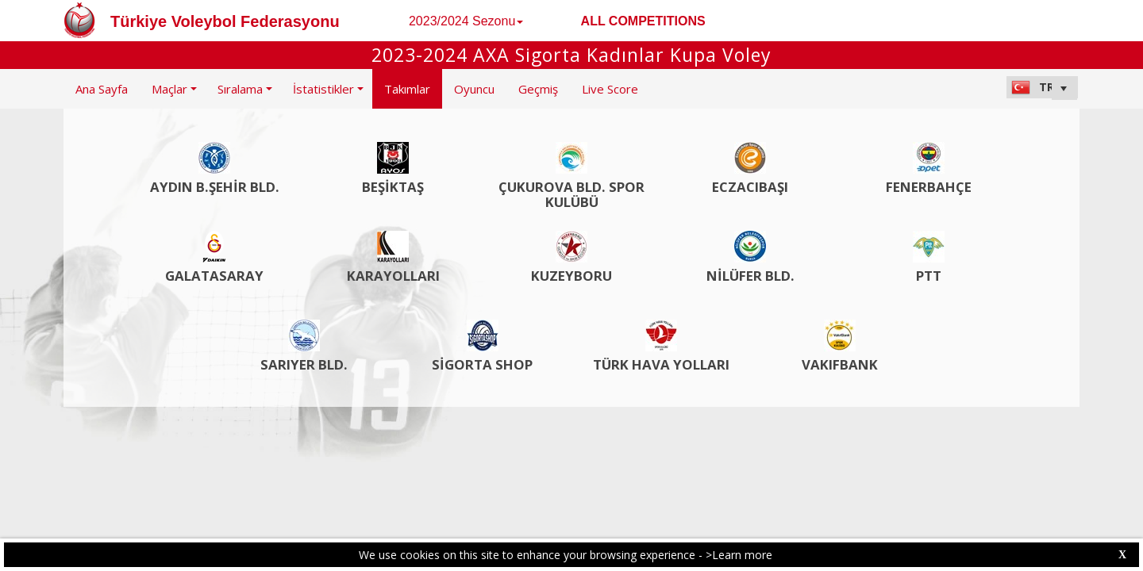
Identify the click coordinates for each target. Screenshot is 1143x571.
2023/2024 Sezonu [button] (466, 21)
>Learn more (739, 554)
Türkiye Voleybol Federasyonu (225, 21)
